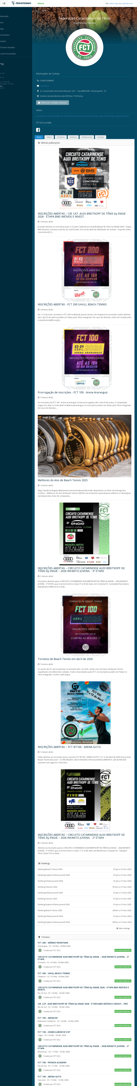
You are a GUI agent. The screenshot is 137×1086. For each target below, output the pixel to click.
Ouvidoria (47, 86)
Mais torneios (123, 1076)
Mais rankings (123, 911)
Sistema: (5, 61)
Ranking (76, 140)
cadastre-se (127, 3)
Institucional (90, 140)
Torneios (64, 140)
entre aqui (113, 3)
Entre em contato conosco (56, 102)
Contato (104, 140)
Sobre (52, 140)
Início (40, 11)
